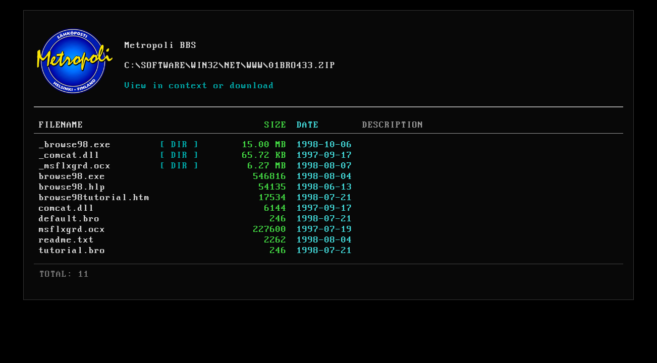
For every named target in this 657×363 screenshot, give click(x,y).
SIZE (275, 125)
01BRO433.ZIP (302, 65)
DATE (308, 125)
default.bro (69, 219)
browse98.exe (72, 176)
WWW (255, 65)
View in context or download (200, 86)
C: (130, 65)
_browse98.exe (75, 145)
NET (233, 65)
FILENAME (61, 125)
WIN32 (205, 65)
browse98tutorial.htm (94, 198)
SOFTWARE (163, 65)
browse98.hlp (72, 187)
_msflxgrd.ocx (75, 166)
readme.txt (66, 240)
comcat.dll (66, 208)
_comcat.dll (69, 155)
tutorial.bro (72, 251)
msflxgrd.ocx (72, 229)
